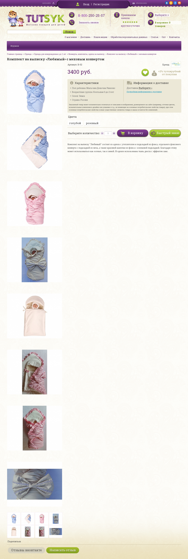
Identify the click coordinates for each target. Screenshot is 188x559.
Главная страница (14, 54)
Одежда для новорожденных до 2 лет (50, 54)
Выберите (145, 88)
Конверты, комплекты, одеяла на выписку (87, 54)
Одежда (28, 54)
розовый (92, 123)
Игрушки (14, 46)
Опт (164, 37)
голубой (75, 123)
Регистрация (101, 4)
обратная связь (141, 3)
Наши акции (100, 37)
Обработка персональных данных (129, 37)
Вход (86, 4)
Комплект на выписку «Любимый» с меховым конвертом (131, 54)
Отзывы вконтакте (26, 550)
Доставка (85, 37)
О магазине (71, 37)
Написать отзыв (63, 550)
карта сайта (46, 3)
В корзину (135, 133)
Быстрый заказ (168, 133)
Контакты (174, 37)
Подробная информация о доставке (144, 91)
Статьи (154, 37)
